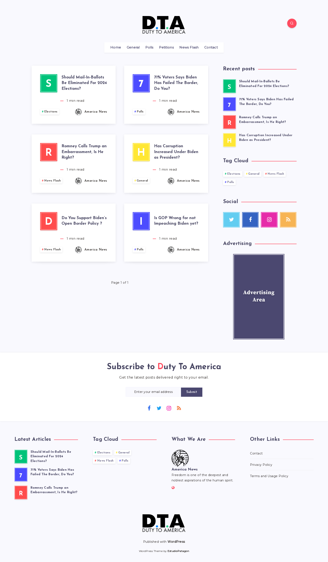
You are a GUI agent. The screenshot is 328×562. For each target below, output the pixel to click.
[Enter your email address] (153, 392)
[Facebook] (149, 408)
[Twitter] (159, 408)
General (133, 47)
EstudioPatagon (178, 551)
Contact (211, 47)
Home (115, 47)
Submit (191, 392)
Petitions (166, 47)
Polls (149, 47)
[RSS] (179, 408)
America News (185, 470)
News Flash (189, 47)
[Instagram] (169, 408)
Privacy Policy (261, 465)
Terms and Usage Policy (269, 476)
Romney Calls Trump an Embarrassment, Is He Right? (84, 152)
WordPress (176, 542)
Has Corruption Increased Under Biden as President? (176, 152)
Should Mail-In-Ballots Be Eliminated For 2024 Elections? (84, 83)
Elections (50, 111)
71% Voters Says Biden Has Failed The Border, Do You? (176, 83)
